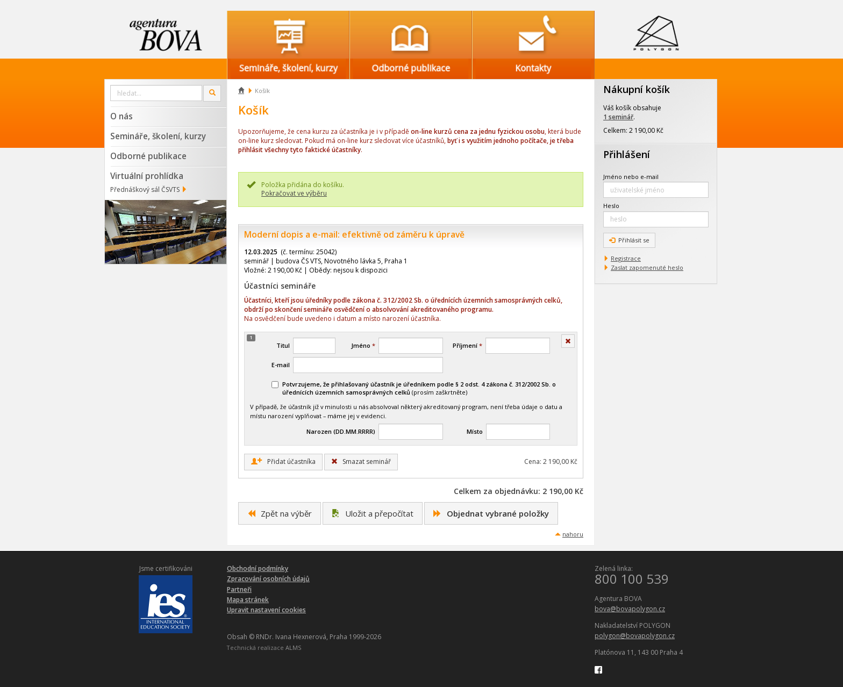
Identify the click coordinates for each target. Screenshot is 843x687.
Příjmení (467, 345)
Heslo (611, 206)
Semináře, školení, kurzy (158, 136)
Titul (283, 345)
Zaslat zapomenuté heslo (647, 267)
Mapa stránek (248, 599)
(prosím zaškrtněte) (414, 388)
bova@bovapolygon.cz (630, 608)
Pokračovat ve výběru (294, 193)
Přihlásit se (629, 240)
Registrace (626, 258)
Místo (475, 431)
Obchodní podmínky (257, 568)
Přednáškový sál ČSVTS (145, 189)
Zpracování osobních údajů (268, 578)
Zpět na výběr (279, 513)
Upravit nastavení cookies (266, 609)
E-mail (281, 365)
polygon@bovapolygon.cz (635, 635)
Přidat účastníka (283, 462)
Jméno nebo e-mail (631, 177)
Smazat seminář (361, 461)
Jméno (363, 345)
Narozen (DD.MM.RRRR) (340, 431)
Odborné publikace (148, 156)
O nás (121, 116)
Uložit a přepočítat (372, 513)
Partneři (239, 589)
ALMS (293, 647)
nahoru (572, 534)
